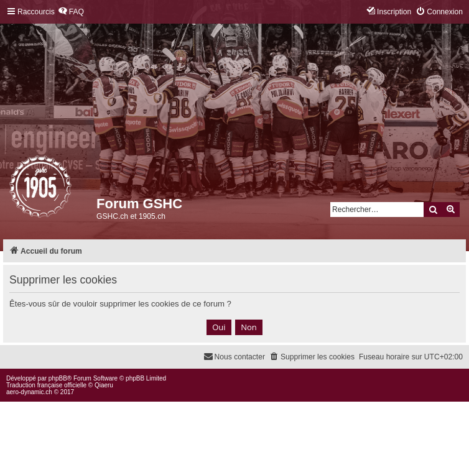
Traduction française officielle (46, 385)
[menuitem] (71, 12)
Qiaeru (104, 385)
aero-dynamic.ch (29, 392)
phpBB (58, 378)
